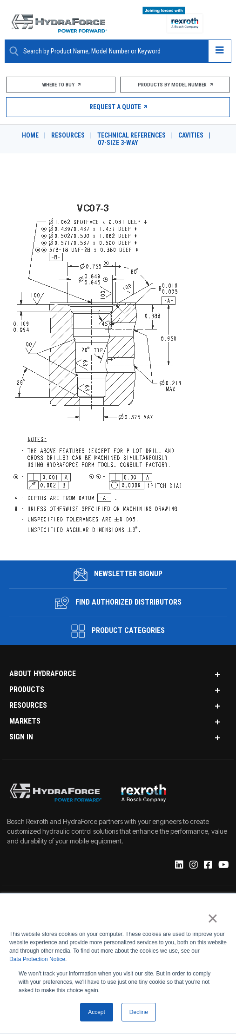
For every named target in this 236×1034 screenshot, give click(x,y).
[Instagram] (193, 865)
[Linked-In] (178, 865)
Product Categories (118, 631)
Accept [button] (96, 1012)
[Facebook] (207, 865)
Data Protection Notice (37, 959)
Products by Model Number (175, 85)
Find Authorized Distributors (118, 603)
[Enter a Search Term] (112, 51)
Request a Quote (118, 107)
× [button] (212, 919)
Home (30, 135)
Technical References (131, 135)
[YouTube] (223, 865)
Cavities (190, 135)
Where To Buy (60, 85)
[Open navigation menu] (220, 51)
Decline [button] (138, 1012)
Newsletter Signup (118, 574)
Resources (68, 135)
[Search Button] (14, 51)
